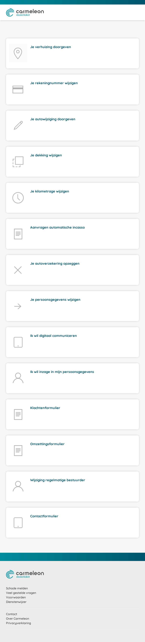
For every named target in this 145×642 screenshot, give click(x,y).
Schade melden (17, 588)
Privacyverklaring (18, 623)
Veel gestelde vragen (21, 593)
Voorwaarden (16, 597)
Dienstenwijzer (16, 602)
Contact (11, 614)
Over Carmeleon (17, 618)
